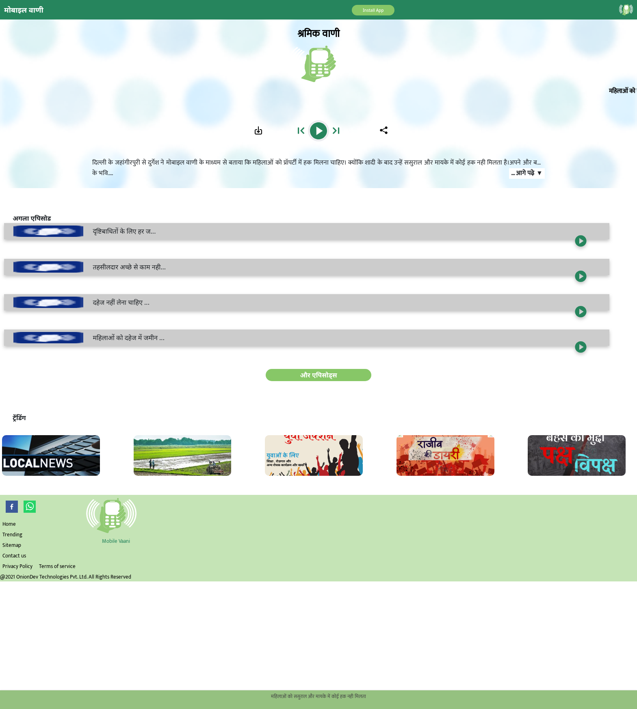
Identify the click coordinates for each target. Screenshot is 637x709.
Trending (12, 534)
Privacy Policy (17, 566)
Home (9, 524)
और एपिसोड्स (318, 375)
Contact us (14, 555)
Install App (373, 10)
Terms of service (57, 566)
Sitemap (11, 545)
